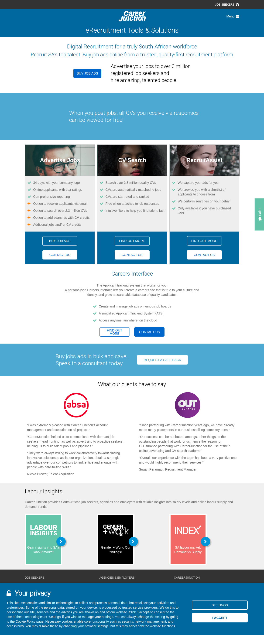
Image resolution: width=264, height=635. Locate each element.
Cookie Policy (25, 621)
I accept (219, 618)
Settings (220, 605)
